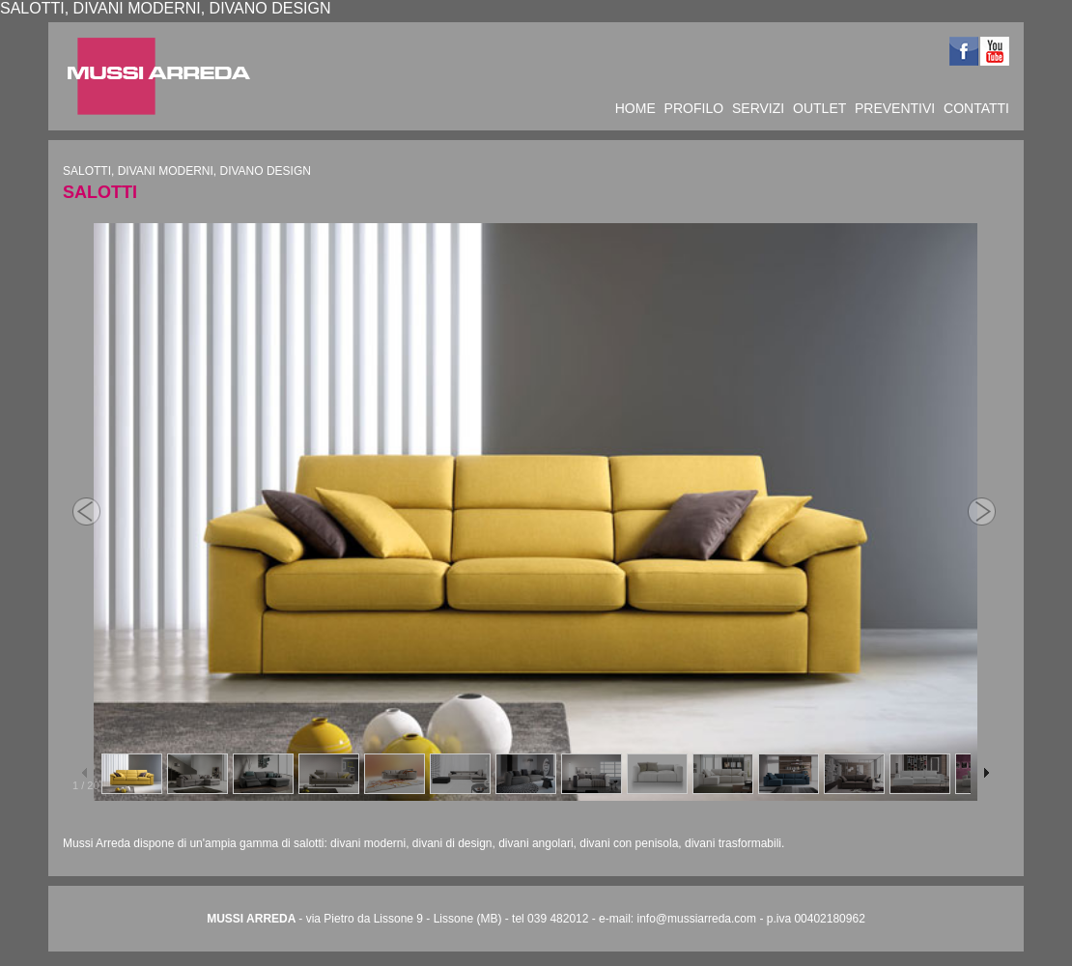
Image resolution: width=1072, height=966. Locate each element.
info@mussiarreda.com (696, 918)
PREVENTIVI (895, 108)
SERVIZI (758, 108)
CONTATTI (976, 108)
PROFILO (693, 108)
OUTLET (819, 108)
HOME (635, 108)
